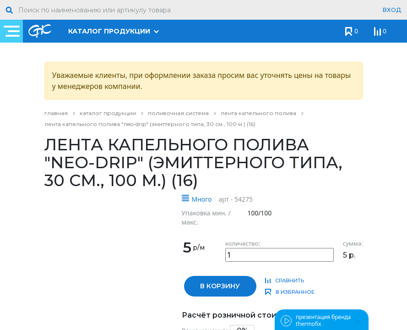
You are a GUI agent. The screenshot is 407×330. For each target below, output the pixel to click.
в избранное (295, 292)
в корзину (220, 286)
